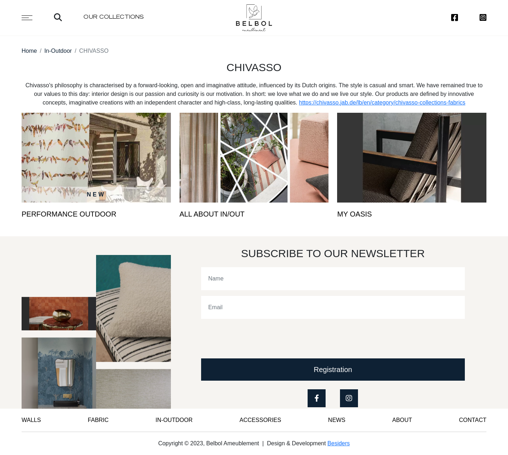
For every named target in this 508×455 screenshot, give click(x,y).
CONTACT (472, 420)
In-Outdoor (58, 51)
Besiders (338, 443)
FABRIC (98, 420)
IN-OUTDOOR (173, 420)
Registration (333, 369)
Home (29, 51)
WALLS (31, 420)
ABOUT (402, 420)
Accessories (260, 420)
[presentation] (255, 339)
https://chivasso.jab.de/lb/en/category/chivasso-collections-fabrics (382, 102)
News (336, 420)
